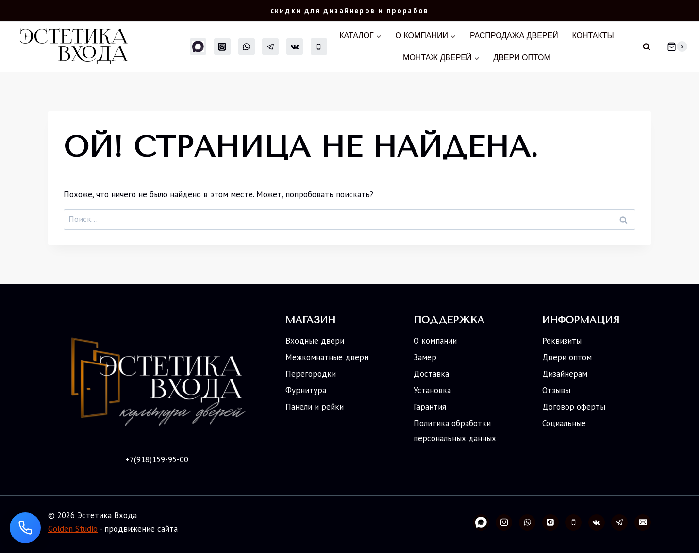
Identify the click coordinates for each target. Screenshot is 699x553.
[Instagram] (222, 46)
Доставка (431, 373)
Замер (425, 357)
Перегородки (310, 373)
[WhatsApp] (246, 46)
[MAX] (198, 46)
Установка (432, 390)
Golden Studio (73, 528)
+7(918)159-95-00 (156, 459)
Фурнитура (305, 390)
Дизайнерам (564, 373)
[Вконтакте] (294, 46)
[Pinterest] (550, 522)
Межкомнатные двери (326, 357)
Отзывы (556, 390)
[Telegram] (270, 46)
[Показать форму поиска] (646, 46)
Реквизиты (562, 340)
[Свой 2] (481, 522)
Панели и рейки (314, 406)
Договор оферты (573, 406)
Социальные (564, 423)
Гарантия (430, 406)
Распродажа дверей (514, 36)
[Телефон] (319, 46)
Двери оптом (521, 57)
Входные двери (314, 340)
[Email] (642, 522)
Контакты (593, 36)
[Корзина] (673, 46)
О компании (435, 340)
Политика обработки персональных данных (455, 430)
